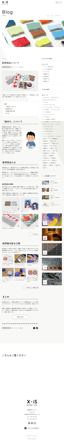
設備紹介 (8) (46, 81)
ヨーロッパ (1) (46, 133)
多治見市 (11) (46, 143)
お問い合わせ (20, 317)
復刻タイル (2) (46, 150)
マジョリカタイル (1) (48, 126)
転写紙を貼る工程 (10, 111)
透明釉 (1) (45, 163)
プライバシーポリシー (32, 436)
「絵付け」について (10, 106)
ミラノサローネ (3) (47, 129)
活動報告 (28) (46, 74)
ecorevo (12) (46, 97)
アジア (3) (45, 102)
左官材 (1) (45, 146)
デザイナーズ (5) (56, 121)
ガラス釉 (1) (46, 109)
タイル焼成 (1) (46, 121)
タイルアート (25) (55, 109)
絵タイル (22, 67)
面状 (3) (45, 167)
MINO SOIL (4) (55, 97)
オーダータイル (16, 67)
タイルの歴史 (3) (47, 112)
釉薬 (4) (45, 165)
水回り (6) (54, 150)
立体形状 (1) (46, 158)
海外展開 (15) (46, 76)
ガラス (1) (57, 107)
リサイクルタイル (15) (48, 136)
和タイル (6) (53, 141)
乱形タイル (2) (46, 138)
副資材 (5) (45, 141)
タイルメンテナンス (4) (48, 114)
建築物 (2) (45, 148)
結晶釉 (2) (54, 158)
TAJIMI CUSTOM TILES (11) (49, 100)
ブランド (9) (46, 71)
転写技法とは (9, 108)
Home (48, 15)
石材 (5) (45, 155)
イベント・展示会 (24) (48, 66)
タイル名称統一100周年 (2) (49, 119)
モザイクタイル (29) (47, 131)
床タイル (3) (53, 146)
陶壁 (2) (51, 165)
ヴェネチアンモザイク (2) (49, 104)
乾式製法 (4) (55, 138)
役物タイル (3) (53, 148)
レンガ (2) (58, 136)
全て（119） (46, 64)
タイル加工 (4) (46, 117)
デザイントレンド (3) (48, 124)
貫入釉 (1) (54, 160)
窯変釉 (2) (52, 155)
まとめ (7, 113)
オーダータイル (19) (47, 107)
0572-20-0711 (33, 416)
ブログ (52, 15)
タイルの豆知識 (6, 67)
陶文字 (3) (58, 165)
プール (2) (58, 124)
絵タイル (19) (46, 160)
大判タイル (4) (55, 143)
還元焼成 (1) (53, 163)
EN (57, 2)
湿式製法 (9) (46, 153)
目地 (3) (53, 153)
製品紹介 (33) (46, 78)
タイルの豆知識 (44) (47, 69)
